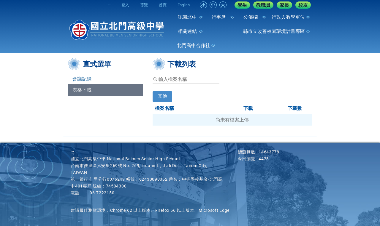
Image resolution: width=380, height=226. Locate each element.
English (183, 5)
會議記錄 (81, 79)
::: (105, 5)
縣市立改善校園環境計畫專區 (274, 31)
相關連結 (187, 31)
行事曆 (219, 17)
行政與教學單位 (288, 17)
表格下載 (81, 90)
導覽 (142, 5)
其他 (162, 96)
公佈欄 (250, 17)
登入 (122, 5)
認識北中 (187, 17)
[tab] (162, 100)
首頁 (161, 5)
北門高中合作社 (193, 45)
